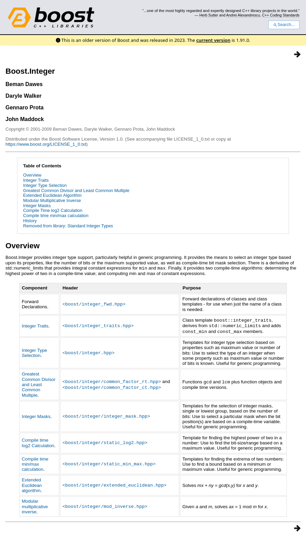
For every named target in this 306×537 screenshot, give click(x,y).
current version (213, 40)
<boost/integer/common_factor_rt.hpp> (111, 380)
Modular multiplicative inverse (35, 505)
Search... (284, 24)
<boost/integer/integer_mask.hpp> (106, 415)
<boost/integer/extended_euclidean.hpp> (114, 484)
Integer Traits (36, 180)
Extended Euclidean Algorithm (52, 195)
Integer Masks (36, 205)
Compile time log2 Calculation (38, 441)
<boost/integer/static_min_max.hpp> (109, 463)
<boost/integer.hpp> (88, 351)
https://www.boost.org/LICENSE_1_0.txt (45, 144)
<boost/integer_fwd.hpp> (93, 303)
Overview (32, 175)
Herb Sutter (208, 15)
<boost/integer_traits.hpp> (98, 325)
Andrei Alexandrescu (243, 15)
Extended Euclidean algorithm (32, 484)
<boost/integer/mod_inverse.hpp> (104, 505)
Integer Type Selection (44, 185)
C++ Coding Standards (280, 15)
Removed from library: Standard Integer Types (68, 225)
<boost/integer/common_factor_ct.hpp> (111, 386)
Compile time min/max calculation (55, 215)
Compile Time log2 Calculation (52, 210)
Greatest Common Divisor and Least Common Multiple (76, 190)
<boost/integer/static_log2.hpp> (104, 441)
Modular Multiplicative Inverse (52, 200)
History (30, 220)
